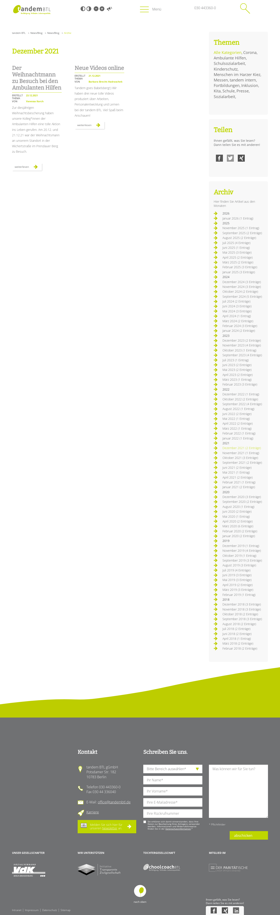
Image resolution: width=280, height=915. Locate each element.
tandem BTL (19, 33)
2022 (225, 389)
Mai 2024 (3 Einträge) (237, 311)
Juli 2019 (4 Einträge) (236, 570)
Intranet (16, 910)
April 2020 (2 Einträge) (237, 521)
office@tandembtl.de (114, 802)
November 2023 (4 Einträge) (241, 345)
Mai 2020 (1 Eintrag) (236, 516)
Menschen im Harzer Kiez (237, 74)
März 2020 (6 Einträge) (237, 526)
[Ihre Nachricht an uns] (238, 791)
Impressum (32, 910)
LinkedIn (236, 910)
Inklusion (249, 85)
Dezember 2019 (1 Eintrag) (240, 546)
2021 (225, 443)
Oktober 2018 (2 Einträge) (240, 614)
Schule (228, 90)
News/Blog (36, 33)
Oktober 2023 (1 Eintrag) (239, 350)
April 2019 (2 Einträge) (237, 585)
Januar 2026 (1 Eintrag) (237, 218)
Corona (250, 52)
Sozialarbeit (224, 96)
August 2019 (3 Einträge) (239, 565)
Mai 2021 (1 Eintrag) (236, 472)
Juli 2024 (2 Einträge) (236, 301)
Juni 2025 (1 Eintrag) (236, 248)
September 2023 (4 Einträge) (242, 355)
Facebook (219, 158)
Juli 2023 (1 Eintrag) (235, 360)
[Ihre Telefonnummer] (172, 813)
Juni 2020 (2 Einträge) (237, 511)
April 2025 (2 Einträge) (237, 257)
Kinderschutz (226, 69)
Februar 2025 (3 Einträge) (239, 267)
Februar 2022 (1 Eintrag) (239, 433)
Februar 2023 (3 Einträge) (239, 384)
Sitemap (65, 910)
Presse (242, 90)
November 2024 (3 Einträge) (241, 287)
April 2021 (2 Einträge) (237, 477)
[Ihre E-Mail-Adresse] (172, 802)
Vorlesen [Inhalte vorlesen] (109, 8)
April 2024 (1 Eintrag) (236, 316)
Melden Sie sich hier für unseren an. (106, 826)
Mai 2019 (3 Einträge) (237, 580)
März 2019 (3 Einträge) (237, 590)
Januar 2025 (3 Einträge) (238, 272)
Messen (221, 80)
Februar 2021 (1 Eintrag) (239, 482)
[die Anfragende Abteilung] (172, 769)
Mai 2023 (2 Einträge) (237, 370)
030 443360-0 (205, 7)
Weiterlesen (28, 168)
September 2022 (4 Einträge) (242, 404)
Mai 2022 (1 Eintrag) (236, 419)
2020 (225, 492)
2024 (225, 277)
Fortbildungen (227, 85)
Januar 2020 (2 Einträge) (238, 536)
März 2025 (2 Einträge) (237, 262)
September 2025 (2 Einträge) (242, 233)
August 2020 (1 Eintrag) (238, 507)
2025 (225, 223)
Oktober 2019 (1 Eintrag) (239, 555)
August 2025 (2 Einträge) (239, 238)
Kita (217, 90)
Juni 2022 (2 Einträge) (237, 414)
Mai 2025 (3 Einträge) (237, 252)
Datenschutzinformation (178, 828)
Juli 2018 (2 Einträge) (236, 629)
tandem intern (243, 80)
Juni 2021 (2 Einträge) (237, 467)
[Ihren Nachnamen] (172, 780)
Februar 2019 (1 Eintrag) (239, 595)
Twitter (230, 158)
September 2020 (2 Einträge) (242, 502)
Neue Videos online (99, 68)
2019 (225, 541)
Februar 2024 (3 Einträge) (239, 326)
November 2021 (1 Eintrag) (240, 453)
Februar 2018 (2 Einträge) (239, 648)
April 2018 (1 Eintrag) (236, 639)
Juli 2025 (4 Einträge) (236, 243)
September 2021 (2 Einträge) (242, 462)
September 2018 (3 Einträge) (242, 619)
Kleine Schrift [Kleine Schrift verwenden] (96, 8)
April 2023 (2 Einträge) (237, 375)
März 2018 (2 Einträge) (237, 643)
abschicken (243, 835)
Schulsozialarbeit (229, 63)
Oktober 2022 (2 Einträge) (240, 399)
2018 (225, 599)
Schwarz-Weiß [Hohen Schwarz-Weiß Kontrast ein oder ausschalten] (83, 8)
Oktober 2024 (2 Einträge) (240, 291)
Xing (241, 158)
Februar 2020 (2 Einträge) (239, 531)
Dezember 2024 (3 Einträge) (241, 282)
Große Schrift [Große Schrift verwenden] (102, 8)
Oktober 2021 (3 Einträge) (240, 458)
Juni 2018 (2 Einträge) (237, 634)
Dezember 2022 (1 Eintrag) (240, 394)
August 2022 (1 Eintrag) (238, 409)
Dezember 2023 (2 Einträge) (241, 340)
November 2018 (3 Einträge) (241, 609)
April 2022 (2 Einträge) (237, 423)
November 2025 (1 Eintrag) (240, 228)
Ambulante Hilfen (230, 58)
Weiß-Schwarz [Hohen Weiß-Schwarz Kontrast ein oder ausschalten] (88, 8)
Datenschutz (49, 910)
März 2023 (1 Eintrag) (237, 379)
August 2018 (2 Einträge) (239, 624)
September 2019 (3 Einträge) (242, 560)
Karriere (92, 812)
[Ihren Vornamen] (172, 791)
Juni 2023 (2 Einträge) (237, 365)
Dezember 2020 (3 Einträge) (241, 497)
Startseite (32, 10)
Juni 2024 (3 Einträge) (237, 306)
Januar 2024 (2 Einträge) (238, 331)
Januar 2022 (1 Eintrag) (237, 438)
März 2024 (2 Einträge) (237, 321)
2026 (225, 213)
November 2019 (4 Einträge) (241, 550)
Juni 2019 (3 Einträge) (237, 575)
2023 (225, 336)
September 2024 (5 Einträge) (242, 296)
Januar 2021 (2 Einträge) (238, 487)
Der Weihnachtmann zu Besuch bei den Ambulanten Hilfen (36, 78)
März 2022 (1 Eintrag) (237, 428)
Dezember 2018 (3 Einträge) (241, 604)
